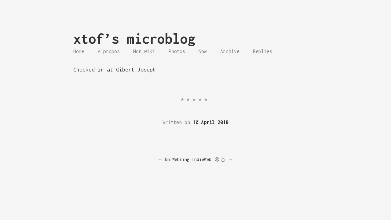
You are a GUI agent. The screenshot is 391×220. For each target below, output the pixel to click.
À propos (109, 51)
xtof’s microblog (134, 39)
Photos (177, 51)
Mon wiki (144, 51)
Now (203, 51)
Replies (262, 51)
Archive (229, 51)
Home (78, 51)
